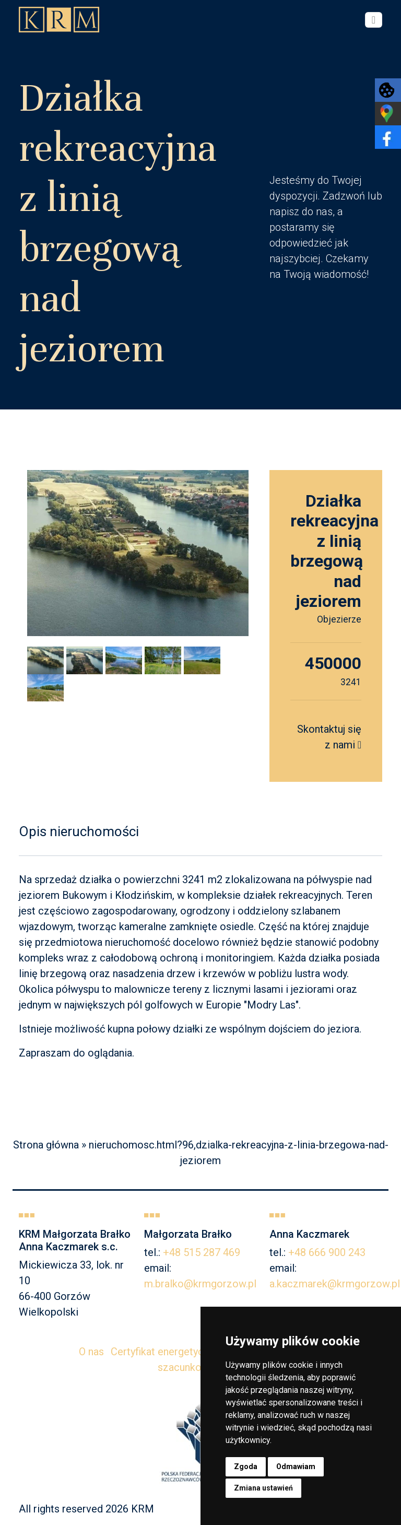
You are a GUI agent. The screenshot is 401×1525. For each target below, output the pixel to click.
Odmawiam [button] (295, 1466)
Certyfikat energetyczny (165, 1351)
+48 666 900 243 (326, 1252)
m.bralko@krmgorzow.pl (200, 1283)
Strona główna (46, 1145)
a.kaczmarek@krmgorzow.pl (334, 1283)
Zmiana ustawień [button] (263, 1488)
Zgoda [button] (245, 1466)
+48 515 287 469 (201, 1252)
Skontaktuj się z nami (329, 737)
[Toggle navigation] (373, 20)
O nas (91, 1351)
